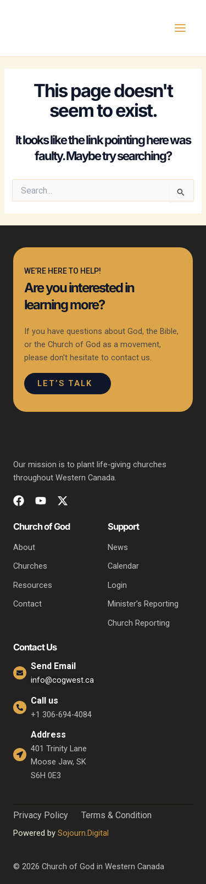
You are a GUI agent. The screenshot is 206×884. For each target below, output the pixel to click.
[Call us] (19, 707)
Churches (30, 566)
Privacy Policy (40, 815)
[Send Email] (19, 672)
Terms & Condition (116, 815)
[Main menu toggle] (180, 28)
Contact (27, 604)
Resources (32, 585)
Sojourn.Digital (83, 833)
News (118, 547)
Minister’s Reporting (143, 604)
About (24, 547)
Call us (44, 700)
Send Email (53, 666)
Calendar (123, 566)
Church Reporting (139, 623)
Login (117, 585)
